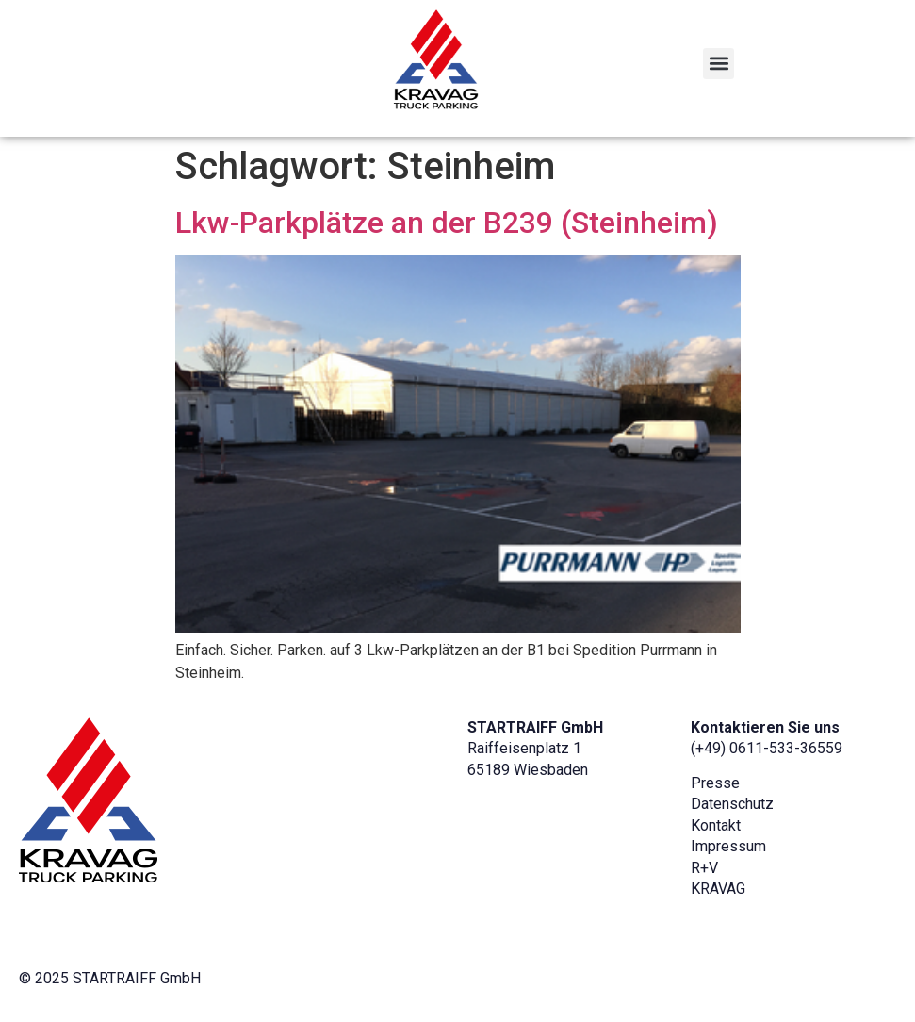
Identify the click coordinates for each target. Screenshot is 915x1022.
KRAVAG (718, 889)
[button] (718, 63)
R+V (704, 868)
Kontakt (716, 825)
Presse (715, 783)
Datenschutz (732, 804)
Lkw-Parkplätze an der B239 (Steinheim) (446, 222)
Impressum (728, 846)
